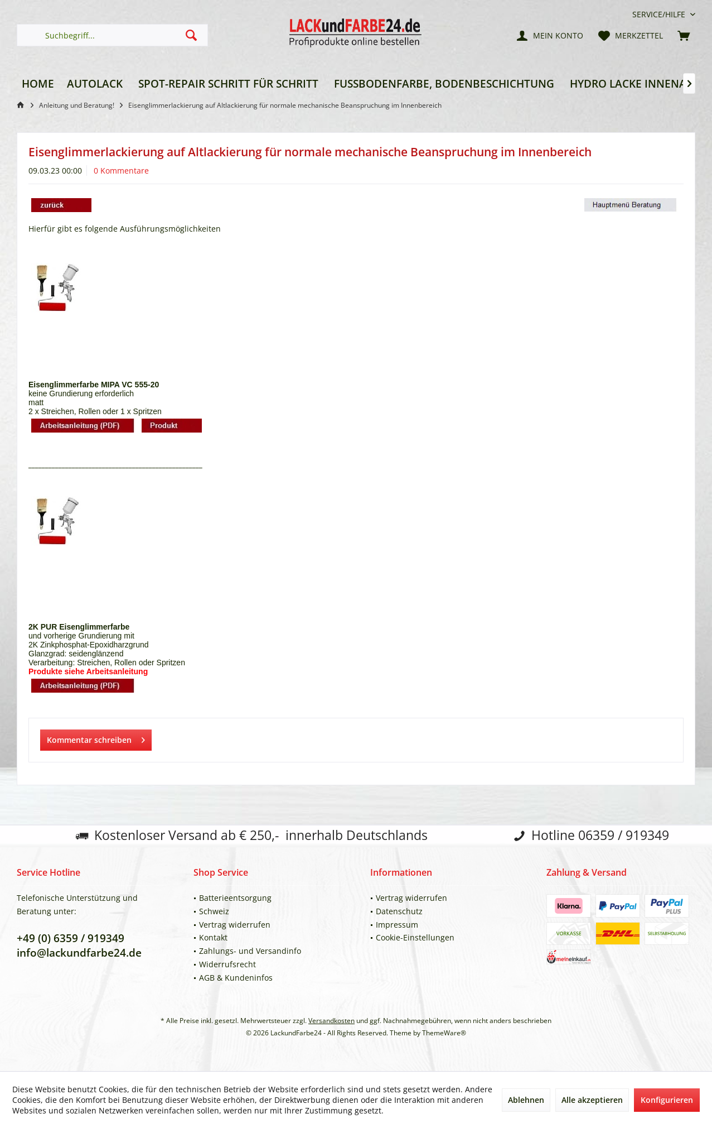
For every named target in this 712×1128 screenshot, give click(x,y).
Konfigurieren (667, 1100)
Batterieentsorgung (235, 897)
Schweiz (214, 911)
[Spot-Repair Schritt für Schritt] (228, 84)
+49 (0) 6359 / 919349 (70, 938)
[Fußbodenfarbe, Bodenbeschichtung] (444, 84)
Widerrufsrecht (227, 964)
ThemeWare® (444, 1033)
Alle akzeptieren (592, 1100)
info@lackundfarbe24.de (79, 952)
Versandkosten (331, 1020)
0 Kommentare (121, 170)
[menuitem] (659, 14)
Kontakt (213, 937)
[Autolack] (94, 84)
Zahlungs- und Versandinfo (250, 950)
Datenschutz (399, 911)
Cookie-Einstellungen (415, 937)
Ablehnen (526, 1100)
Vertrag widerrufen (234, 924)
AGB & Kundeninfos (236, 977)
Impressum (397, 924)
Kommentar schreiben (96, 738)
